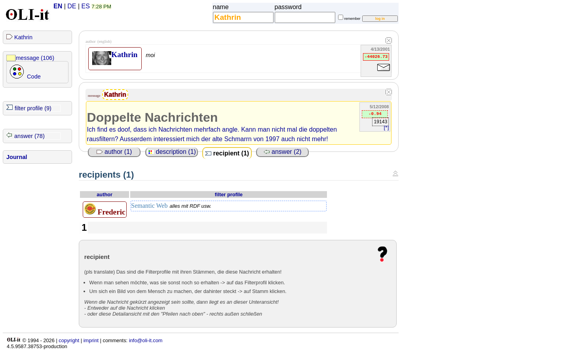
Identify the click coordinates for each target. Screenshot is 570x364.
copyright (69, 340)
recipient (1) (227, 153)
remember (352, 19)
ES (86, 6)
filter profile (229, 194)
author (104, 194)
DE (71, 6)
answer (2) (283, 151)
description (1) (171, 151)
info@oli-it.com (146, 340)
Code (34, 76)
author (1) (114, 151)
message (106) (35, 58)
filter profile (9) (33, 108)
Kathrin (23, 37)
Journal (16, 157)
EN (57, 6)
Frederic (104, 209)
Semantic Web (171, 205)
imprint (91, 340)
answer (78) (29, 136)
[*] (386, 127)
